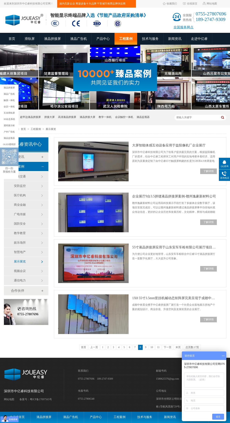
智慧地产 (20, 252)
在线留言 (192, 3)
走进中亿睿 (199, 39)
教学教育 (20, 233)
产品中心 (103, 39)
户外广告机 (9, 131)
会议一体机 (9, 106)
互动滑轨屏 (9, 113)
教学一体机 (105, 117)
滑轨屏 (30, 39)
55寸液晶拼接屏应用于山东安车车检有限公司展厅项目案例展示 (174, 247)
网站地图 (212, 3)
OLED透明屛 (9, 144)
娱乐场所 (20, 242)
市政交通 (20, 176)
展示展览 (51, 129)
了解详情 (208, 171)
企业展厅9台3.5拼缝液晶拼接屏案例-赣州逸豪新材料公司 (174, 196)
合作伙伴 (17, 291)
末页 (178, 347)
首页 (12, 39)
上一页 (94, 347)
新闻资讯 (174, 39)
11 (158, 347)
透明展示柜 (9, 125)
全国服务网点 (183, 27)
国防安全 (20, 223)
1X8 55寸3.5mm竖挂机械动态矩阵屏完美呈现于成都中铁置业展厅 (174, 298)
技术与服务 (150, 39)
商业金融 (20, 204)
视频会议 (20, 270)
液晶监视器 (143, 117)
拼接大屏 (49, 117)
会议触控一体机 (124, 117)
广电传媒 (20, 214)
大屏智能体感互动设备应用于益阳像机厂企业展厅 (169, 145)
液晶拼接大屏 (87, 117)
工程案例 (126, 39)
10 (151, 347)
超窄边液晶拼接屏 (30, 117)
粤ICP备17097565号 (41, 399)
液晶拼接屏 (52, 39)
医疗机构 (20, 195)
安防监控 (20, 185)
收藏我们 (172, 3)
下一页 (167, 347)
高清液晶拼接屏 (67, 117)
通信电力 (20, 280)
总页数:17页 (192, 347)
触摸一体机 (9, 100)
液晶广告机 (78, 39)
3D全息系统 (9, 119)
